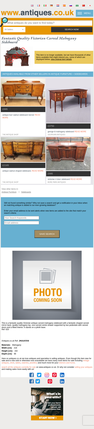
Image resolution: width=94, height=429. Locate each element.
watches (25, 363)
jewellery (33, 363)
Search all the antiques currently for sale (19, 367)
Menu (87, 13)
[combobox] (14, 29)
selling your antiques (83, 367)
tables (18, 363)
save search (47, 234)
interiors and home (67, 363)
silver (12, 363)
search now (72, 29)
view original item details (61, 59)
